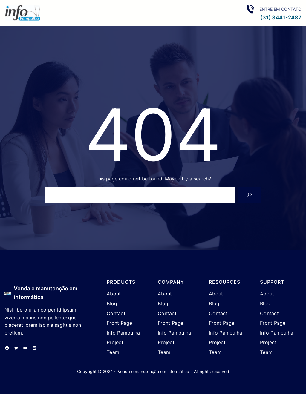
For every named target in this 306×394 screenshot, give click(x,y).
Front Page (119, 323)
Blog (112, 303)
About (114, 294)
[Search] (249, 195)
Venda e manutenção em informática (153, 371)
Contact (116, 313)
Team (113, 352)
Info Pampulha (123, 333)
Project (115, 342)
